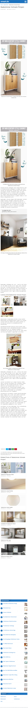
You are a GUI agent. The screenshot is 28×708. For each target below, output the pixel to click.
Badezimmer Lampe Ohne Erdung (10, 670)
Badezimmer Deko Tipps (6, 536)
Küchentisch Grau (6, 603)
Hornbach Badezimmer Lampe (9, 684)
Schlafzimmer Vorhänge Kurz (9, 648)
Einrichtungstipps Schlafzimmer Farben (11, 635)
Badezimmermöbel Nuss (8, 675)
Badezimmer (4, 9)
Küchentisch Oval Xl (7, 679)
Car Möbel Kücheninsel (8, 639)
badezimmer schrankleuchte (7, 448)
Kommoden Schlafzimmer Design (10, 599)
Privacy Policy (24, 704)
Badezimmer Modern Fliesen (6, 552)
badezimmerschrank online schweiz (19, 449)
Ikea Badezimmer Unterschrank (9, 612)
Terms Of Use (15, 704)
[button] (25, 1)
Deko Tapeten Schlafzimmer (9, 657)
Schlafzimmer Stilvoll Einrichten (9, 617)
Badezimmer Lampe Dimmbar (7, 486)
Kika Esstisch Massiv (7, 644)
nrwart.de (5, 1)
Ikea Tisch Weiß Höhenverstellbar (10, 666)
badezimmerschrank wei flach (6, 450)
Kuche (15, 692)
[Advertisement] (14, 25)
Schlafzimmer (17, 695)
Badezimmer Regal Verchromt (9, 661)
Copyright (10, 704)
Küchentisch (3, 695)
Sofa (1, 697)
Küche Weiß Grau (6, 652)
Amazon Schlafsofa (7, 608)
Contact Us (6, 704)
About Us (19, 704)
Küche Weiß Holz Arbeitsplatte (9, 630)
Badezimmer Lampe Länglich (7, 503)
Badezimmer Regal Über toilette (7, 470)
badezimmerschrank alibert (17, 448)
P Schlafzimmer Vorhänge (8, 621)
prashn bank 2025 (19, 705)
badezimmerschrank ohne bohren (6, 449)
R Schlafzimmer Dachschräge (9, 626)
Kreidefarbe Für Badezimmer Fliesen (8, 519)
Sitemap (2, 704)
